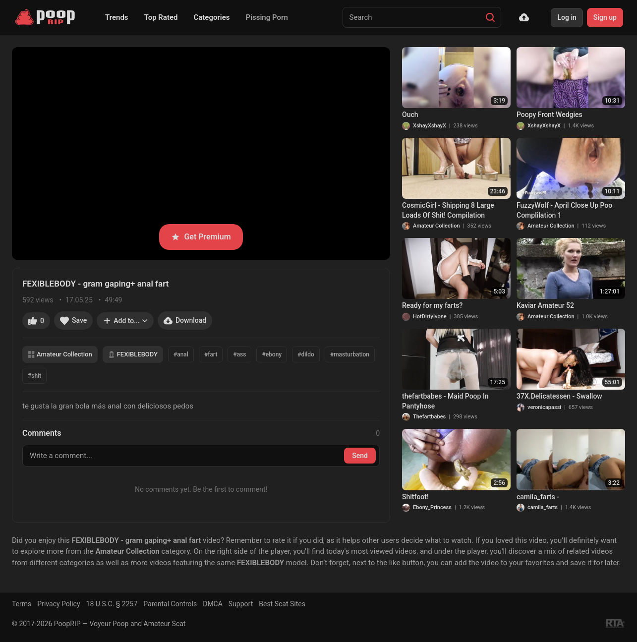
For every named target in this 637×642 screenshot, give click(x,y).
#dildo (305, 354)
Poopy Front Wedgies (549, 114)
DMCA (213, 604)
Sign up (605, 17)
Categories (211, 17)
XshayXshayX (429, 125)
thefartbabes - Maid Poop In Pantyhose (445, 401)
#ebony (272, 354)
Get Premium (201, 236)
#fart (210, 354)
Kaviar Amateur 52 (545, 305)
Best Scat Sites (282, 604)
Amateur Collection (60, 354)
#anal (181, 354)
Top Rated (161, 17)
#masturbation (349, 354)
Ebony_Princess (432, 507)
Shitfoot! (415, 497)
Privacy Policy (58, 604)
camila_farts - (538, 497)
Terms (21, 604)
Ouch (410, 114)
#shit (34, 375)
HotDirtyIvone (430, 316)
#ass (239, 354)
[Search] (490, 17)
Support (241, 604)
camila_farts (542, 507)
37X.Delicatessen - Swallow (559, 396)
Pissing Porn (267, 17)
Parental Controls (170, 604)
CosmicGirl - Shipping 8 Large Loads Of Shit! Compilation (448, 210)
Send (360, 456)
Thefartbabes (429, 416)
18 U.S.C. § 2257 (112, 604)
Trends (116, 17)
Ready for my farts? (432, 305)
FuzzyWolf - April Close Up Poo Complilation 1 (564, 210)
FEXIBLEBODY (133, 354)
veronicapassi (544, 407)
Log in (566, 17)
